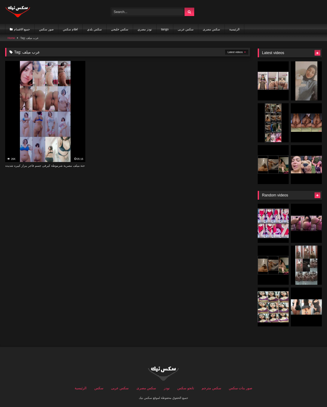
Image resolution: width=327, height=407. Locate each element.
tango (165, 29)
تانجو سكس (185, 388)
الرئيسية (234, 29)
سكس (98, 388)
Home (11, 38)
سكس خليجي (119, 29)
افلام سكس (70, 29)
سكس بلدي (94, 29)
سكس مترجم (211, 388)
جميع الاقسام (22, 29)
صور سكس (46, 29)
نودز (167, 388)
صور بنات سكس (240, 388)
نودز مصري (145, 29)
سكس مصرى (211, 29)
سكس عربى (186, 29)
